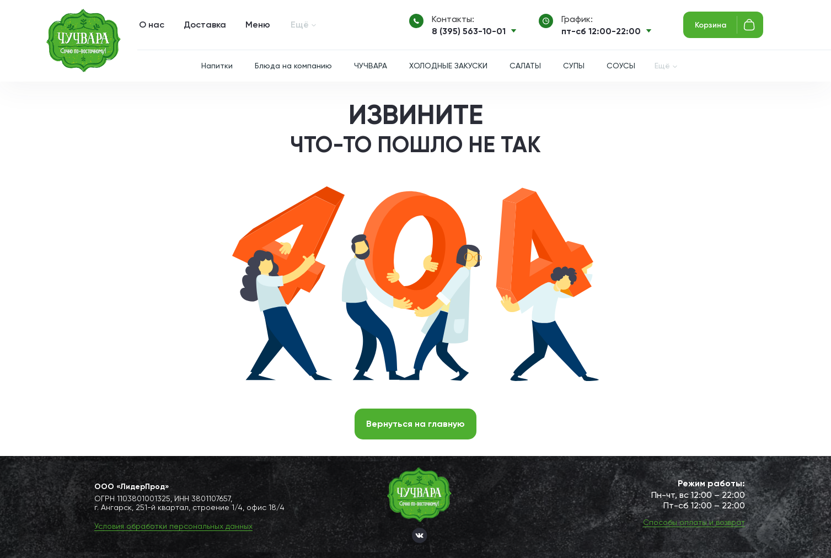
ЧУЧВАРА (370, 65)
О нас (151, 24)
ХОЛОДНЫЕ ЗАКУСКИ (448, 65)
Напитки (217, 65)
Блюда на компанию (293, 65)
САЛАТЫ (525, 65)
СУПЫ (574, 65)
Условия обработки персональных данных (173, 526)
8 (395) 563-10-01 (469, 31)
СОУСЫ (621, 65)
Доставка (205, 24)
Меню (257, 24)
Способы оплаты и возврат (694, 522)
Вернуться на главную (415, 423)
